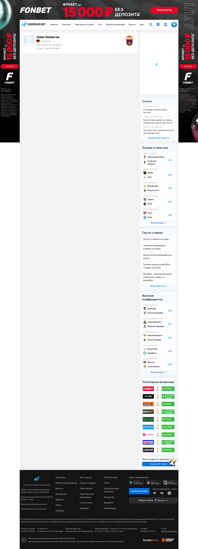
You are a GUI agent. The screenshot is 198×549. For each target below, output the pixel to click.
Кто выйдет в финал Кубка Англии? (158, 109)
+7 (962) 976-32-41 (148, 531)
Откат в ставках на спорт (156, 239)
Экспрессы (61, 494)
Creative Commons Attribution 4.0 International (77, 519)
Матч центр (86, 477)
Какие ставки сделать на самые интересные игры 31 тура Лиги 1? (158, 120)
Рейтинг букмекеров (115, 24)
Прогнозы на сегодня (84, 24)
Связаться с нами (139, 491)
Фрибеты (108, 503)
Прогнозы (66, 24)
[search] (150, 24)
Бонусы (132, 24)
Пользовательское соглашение (33, 509)
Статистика (86, 503)
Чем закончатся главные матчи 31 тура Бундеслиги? (158, 130)
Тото (100, 24)
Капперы (84, 508)
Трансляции (86, 488)
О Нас (107, 483)
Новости (54, 24)
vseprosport (33, 24)
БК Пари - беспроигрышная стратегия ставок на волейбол (157, 277)
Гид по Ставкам (88, 483)
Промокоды (110, 508)
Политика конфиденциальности (34, 504)
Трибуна (60, 510)
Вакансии (109, 497)
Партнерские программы (87, 495)
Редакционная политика (111, 490)
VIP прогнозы (110, 477)
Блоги (59, 505)
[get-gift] (158, 24)
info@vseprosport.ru (169, 531)
